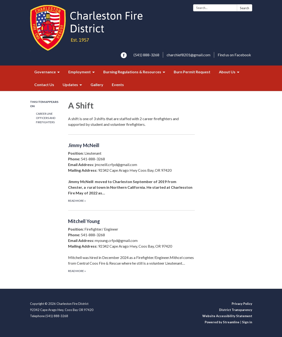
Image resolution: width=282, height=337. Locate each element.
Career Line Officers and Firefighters (45, 118)
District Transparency (235, 310)
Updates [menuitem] (70, 84)
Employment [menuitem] (79, 72)
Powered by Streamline (222, 322)
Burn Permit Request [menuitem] (192, 72)
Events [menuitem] (118, 84)
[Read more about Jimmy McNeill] (131, 172)
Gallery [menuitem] (97, 84)
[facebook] (124, 56)
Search (244, 8)
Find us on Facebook (234, 55)
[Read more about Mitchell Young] (131, 245)
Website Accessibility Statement (227, 316)
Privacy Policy (242, 304)
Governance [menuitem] (45, 72)
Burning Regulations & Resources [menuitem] (132, 72)
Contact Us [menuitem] (44, 84)
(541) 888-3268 (146, 55)
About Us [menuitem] (227, 72)
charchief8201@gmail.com (188, 55)
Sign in (247, 322)
